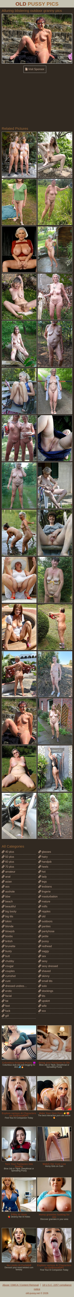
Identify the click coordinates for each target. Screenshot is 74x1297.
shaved (44, 971)
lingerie (44, 891)
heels (43, 866)
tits (41, 995)
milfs (42, 906)
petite (43, 936)
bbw (6, 896)
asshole (8, 891)
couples (8, 971)
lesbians (45, 886)
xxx (42, 1010)
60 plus (8, 861)
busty (7, 951)
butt (6, 956)
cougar (8, 966)
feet (6, 1005)
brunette (8, 946)
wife (42, 1005)
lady (42, 876)
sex (42, 956)
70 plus (8, 866)
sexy (42, 961)
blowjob (8, 931)
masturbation (48, 896)
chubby (8, 961)
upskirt (44, 1000)
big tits (7, 916)
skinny (44, 976)
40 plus (8, 851)
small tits (45, 981)
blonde (8, 926)
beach (7, 901)
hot (42, 871)
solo (42, 986)
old (41, 916)
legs (42, 881)
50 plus (8, 856)
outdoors (45, 921)
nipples (44, 911)
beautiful (9, 906)
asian (7, 881)
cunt (6, 981)
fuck (6, 1010)
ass (5, 886)
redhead (45, 946)
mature (44, 901)
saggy (43, 951)
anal (6, 876)
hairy (43, 856)
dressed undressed (15, 986)
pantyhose (46, 931)
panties (44, 926)
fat (5, 1000)
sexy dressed (48, 966)
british (7, 941)
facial (7, 995)
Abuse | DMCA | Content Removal (20, 1285)
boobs (7, 936)
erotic (7, 991)
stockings (45, 991)
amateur (8, 871)
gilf (5, 1015)
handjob (45, 861)
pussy (43, 941)
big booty (9, 911)
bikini (7, 921)
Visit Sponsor (34, 69)
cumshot (9, 976)
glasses (44, 851)
